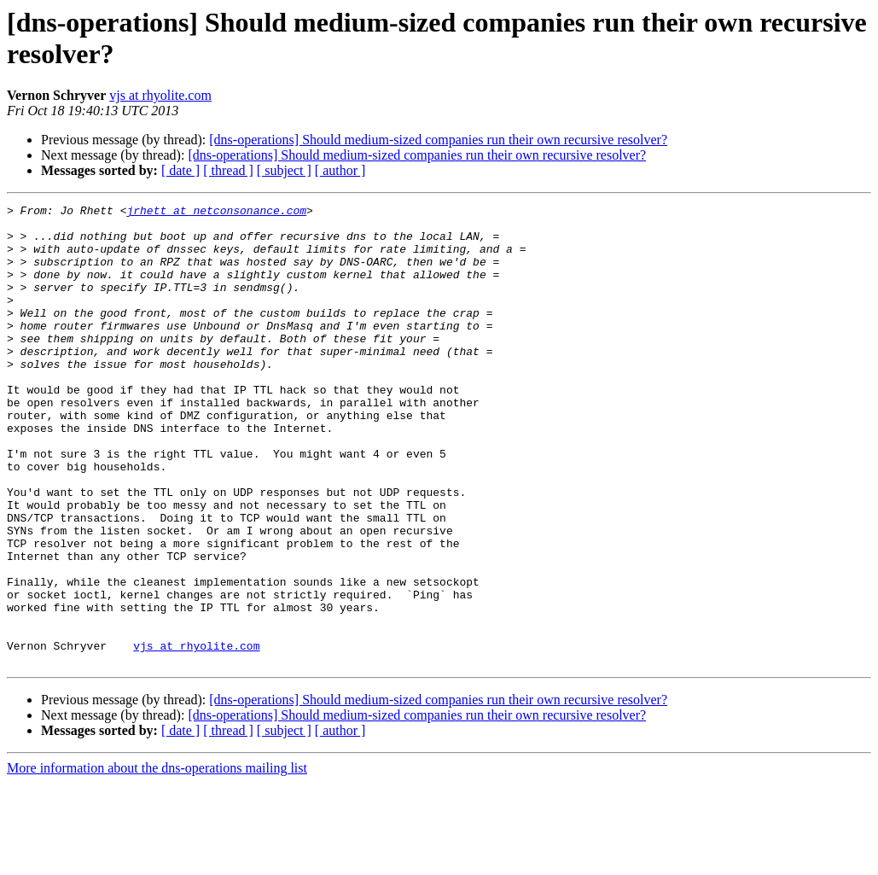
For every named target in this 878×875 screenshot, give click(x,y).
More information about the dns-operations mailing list (157, 860)
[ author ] (340, 170)
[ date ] (180, 170)
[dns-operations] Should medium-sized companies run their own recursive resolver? (438, 139)
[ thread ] (228, 170)
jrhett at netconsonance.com (216, 212)
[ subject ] (284, 170)
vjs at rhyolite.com (160, 95)
